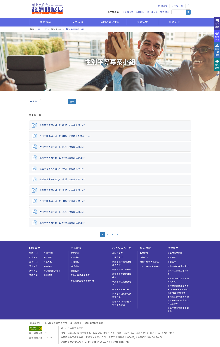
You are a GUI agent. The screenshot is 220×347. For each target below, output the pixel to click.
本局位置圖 (76, 323)
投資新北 (174, 22)
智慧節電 (144, 253)
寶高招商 (164, 12)
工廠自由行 (117, 257)
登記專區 (75, 253)
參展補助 (140, 12)
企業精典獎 (127, 12)
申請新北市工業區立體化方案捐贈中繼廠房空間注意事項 (178, 300)
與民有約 (48, 261)
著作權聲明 (35, 323)
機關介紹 (33, 253)
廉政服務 (48, 257)
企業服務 (77, 22)
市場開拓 (75, 261)
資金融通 (75, 257)
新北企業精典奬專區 (80, 275)
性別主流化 (56, 29)
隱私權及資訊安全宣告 (55, 323)
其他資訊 (48, 275)
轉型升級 (75, 266)
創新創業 (75, 270)
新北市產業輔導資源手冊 (82, 281)
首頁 (32, 29)
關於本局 (45, 22)
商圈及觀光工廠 (110, 22)
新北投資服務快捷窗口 (178, 266)
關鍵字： (34, 101)
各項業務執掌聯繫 (94, 323)
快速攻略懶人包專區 (122, 269)
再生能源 (144, 257)
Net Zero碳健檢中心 (150, 266)
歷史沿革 (33, 257)
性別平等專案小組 (75, 29)
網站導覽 (163, 5)
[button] (72, 101)
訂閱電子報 (177, 5)
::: (152, 2)
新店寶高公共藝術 (52, 270)
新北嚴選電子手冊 (120, 289)
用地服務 (172, 257)
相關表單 (172, 261)
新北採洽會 (152, 12)
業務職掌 (33, 270)
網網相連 (48, 266)
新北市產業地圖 (175, 253)
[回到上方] (217, 73)
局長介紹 (33, 261)
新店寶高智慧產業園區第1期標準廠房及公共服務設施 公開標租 (178, 289)
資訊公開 (33, 275)
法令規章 (33, 266)
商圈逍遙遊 (117, 253)
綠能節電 (142, 22)
